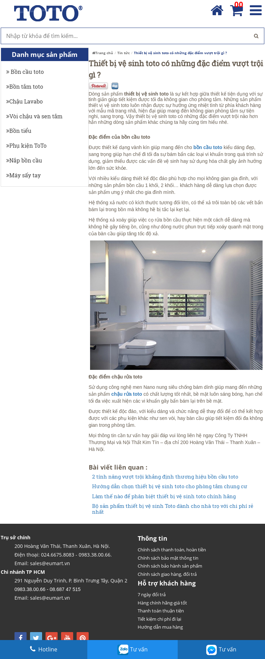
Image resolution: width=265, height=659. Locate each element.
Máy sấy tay (23, 175)
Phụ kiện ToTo (26, 145)
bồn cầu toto (207, 147)
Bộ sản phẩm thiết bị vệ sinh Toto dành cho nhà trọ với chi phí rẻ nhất (172, 508)
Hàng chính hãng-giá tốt (162, 603)
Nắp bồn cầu (24, 160)
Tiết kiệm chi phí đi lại (159, 619)
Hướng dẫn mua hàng (160, 627)
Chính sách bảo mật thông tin (168, 558)
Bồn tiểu (18, 130)
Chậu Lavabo (24, 101)
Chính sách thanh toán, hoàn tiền (172, 550)
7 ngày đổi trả (152, 594)
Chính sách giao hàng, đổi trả (167, 574)
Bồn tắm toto (24, 86)
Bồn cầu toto (25, 71)
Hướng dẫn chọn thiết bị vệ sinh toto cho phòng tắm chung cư (169, 486)
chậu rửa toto (126, 394)
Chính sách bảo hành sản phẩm (170, 566)
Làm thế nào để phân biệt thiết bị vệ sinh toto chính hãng (164, 496)
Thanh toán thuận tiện (161, 611)
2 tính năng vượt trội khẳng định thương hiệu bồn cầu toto (165, 477)
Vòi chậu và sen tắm (34, 116)
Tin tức (123, 52)
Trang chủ (102, 52)
